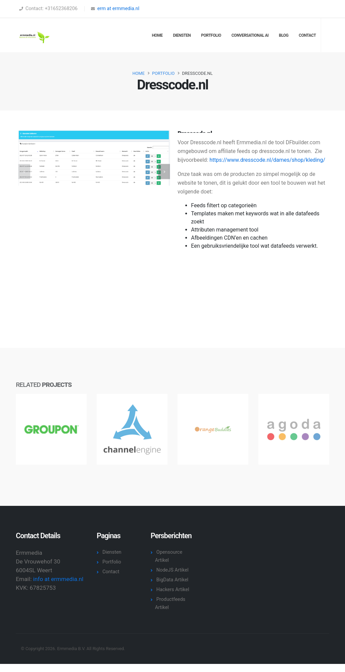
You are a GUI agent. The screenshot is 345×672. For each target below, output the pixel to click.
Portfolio (211, 35)
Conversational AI (250, 35)
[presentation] (28, 171)
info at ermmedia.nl (58, 579)
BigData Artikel (172, 580)
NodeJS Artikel (172, 570)
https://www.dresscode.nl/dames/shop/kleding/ (267, 160)
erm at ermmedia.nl (118, 8)
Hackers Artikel (172, 589)
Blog (283, 35)
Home (157, 35)
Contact (307, 35)
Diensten (182, 35)
